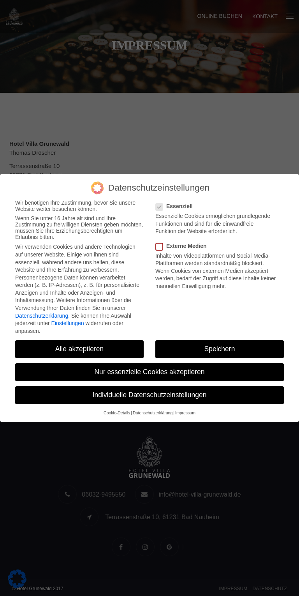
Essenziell (176, 206)
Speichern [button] (219, 349)
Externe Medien (183, 246)
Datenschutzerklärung (41, 316)
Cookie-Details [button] (117, 412)
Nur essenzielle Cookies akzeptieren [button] (149, 372)
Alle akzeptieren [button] (79, 349)
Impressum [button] (185, 412)
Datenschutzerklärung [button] (152, 412)
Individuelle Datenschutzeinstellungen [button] (150, 395)
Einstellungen (67, 323)
